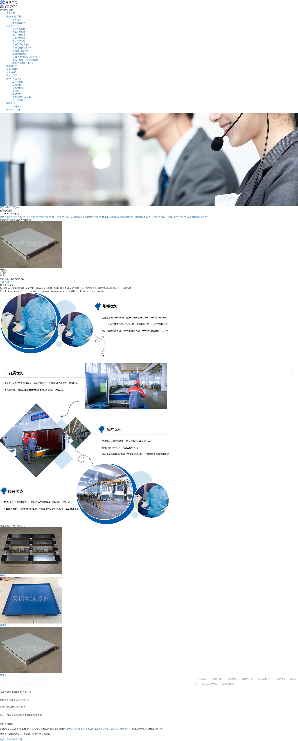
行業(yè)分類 (12, 26)
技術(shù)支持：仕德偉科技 (117, 729)
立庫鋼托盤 (11, 66)
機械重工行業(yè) (20, 50)
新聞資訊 (10, 103)
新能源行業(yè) (19, 53)
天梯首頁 (10, 13)
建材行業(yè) (18, 41)
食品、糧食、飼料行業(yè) (174, 216)
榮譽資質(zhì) (18, 22)
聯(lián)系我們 (13, 109)
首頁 (2, 207)
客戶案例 (281, 679)
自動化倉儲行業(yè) (21, 47)
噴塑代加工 (11, 75)
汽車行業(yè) (18, 32)
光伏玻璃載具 (18, 100)
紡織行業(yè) (18, 38)
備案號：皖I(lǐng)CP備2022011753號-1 (85, 729)
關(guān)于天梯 (13, 16)
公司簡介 (16, 19)
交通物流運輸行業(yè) (23, 63)
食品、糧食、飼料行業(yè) (25, 60)
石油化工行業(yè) (20, 44)
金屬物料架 (11, 72)
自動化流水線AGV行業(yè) (25, 57)
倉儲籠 (15, 91)
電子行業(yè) (18, 35)
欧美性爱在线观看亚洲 (11, 739)
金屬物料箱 (11, 69)
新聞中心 (16, 106)
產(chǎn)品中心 (13, 78)
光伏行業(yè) (18, 29)
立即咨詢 (4, 282)
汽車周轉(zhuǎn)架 (21, 97)
